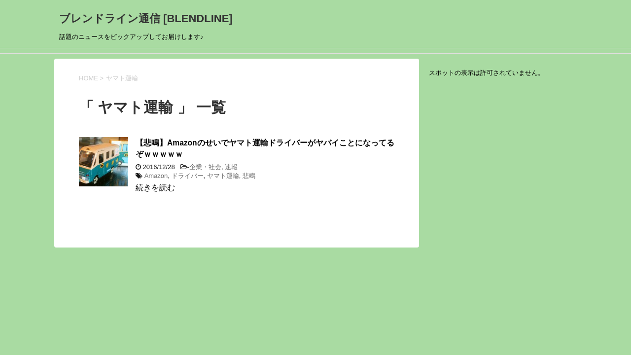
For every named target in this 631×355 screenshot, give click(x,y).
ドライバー (188, 175)
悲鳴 (249, 175)
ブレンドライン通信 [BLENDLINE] (146, 18)
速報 (231, 167)
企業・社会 (205, 167)
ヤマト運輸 (223, 175)
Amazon (156, 175)
